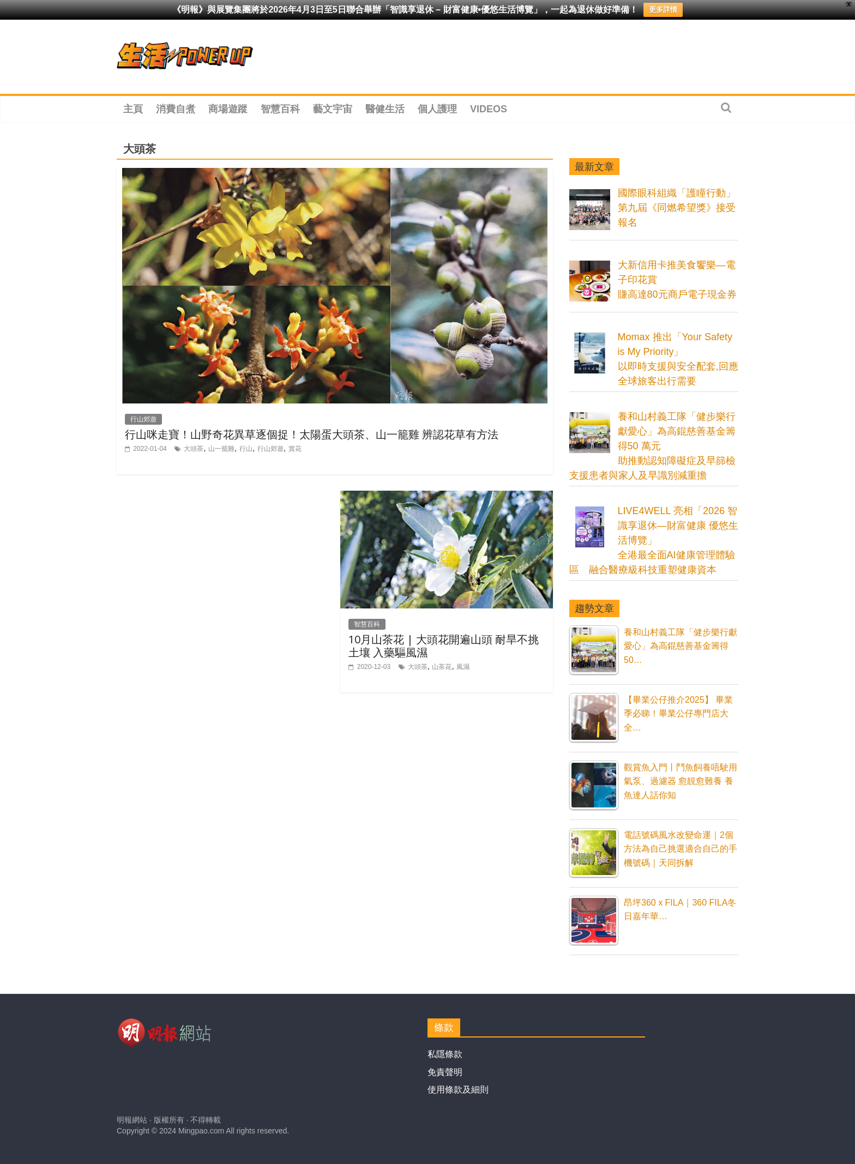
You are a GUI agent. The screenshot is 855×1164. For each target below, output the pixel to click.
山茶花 (441, 667)
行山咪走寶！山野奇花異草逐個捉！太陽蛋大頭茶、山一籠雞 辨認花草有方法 (311, 434)
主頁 (133, 109)
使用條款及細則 (458, 1089)
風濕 (462, 667)
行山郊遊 (143, 419)
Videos (488, 109)
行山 (245, 449)
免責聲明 (445, 1072)
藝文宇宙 (332, 109)
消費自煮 (175, 109)
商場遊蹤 (228, 109)
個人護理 (437, 109)
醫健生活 (385, 109)
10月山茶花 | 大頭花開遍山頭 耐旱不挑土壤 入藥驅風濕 (443, 646)
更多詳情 (663, 9)
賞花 (295, 449)
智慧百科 (280, 109)
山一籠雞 (221, 449)
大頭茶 (193, 449)
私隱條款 (445, 1054)
